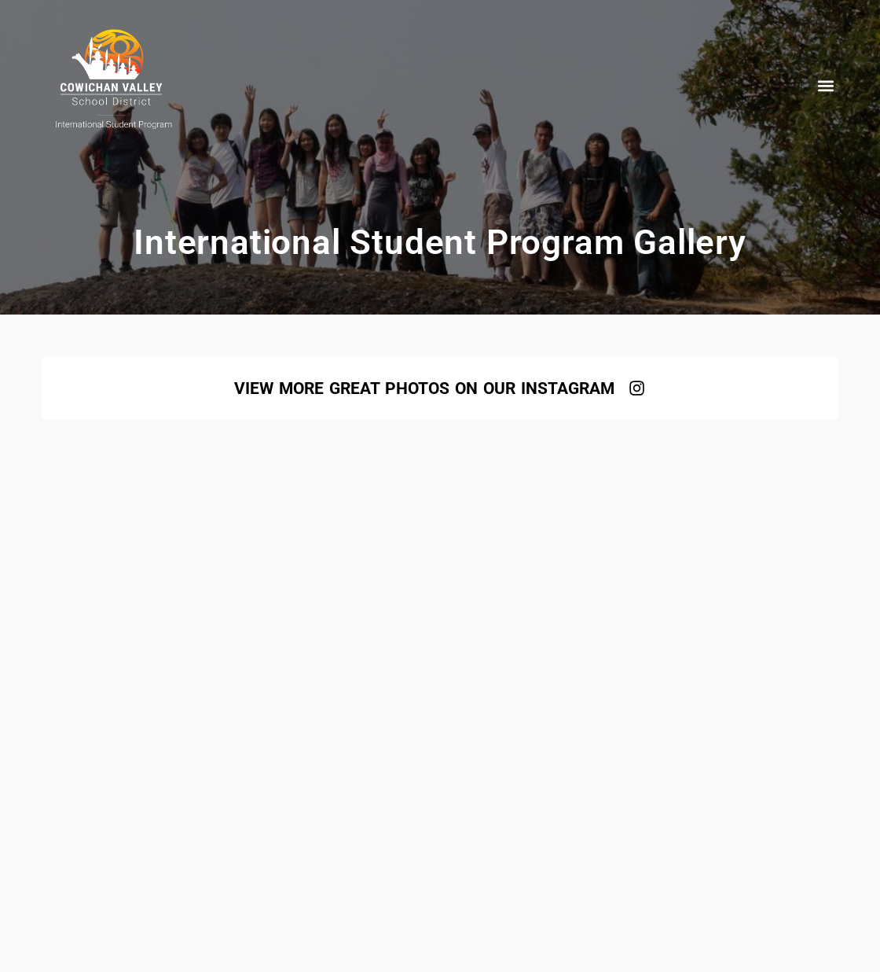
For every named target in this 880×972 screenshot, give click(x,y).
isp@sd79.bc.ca (469, 713)
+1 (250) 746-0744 (586, 713)
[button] (825, 85)
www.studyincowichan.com (324, 713)
